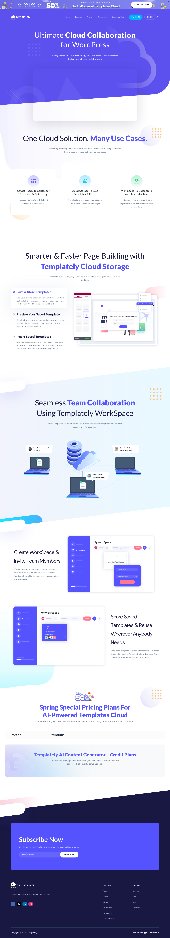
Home (67, 17)
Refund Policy (107, 908)
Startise (149, 933)
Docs (134, 897)
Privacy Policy (108, 913)
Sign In (150, 17)
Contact (106, 897)
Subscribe (69, 854)
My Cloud (136, 17)
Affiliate (105, 902)
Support (136, 891)
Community (137, 908)
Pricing (90, 17)
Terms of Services (109, 919)
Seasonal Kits (118, 17)
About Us (106, 891)
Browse (78, 17)
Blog (134, 902)
